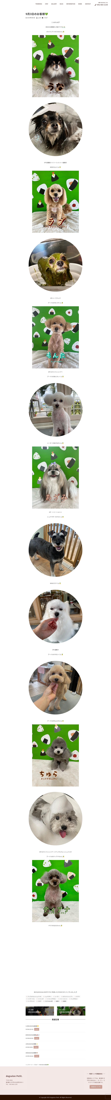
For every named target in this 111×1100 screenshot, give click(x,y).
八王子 (39, 1001)
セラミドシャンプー (67, 996)
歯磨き (57, 1001)
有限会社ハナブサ (96, 1087)
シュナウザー (47, 996)
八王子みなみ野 (48, 1001)
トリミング (41, 999)
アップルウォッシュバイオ (34, 996)
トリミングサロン (51, 999)
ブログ (46, 18)
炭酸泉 (64, 1001)
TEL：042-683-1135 (11, 1084)
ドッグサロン (73, 999)
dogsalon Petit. (54, 1097)
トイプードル (30, 999)
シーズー (57, 996)
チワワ (78, 996)
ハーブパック (30, 1001)
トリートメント (63, 999)
